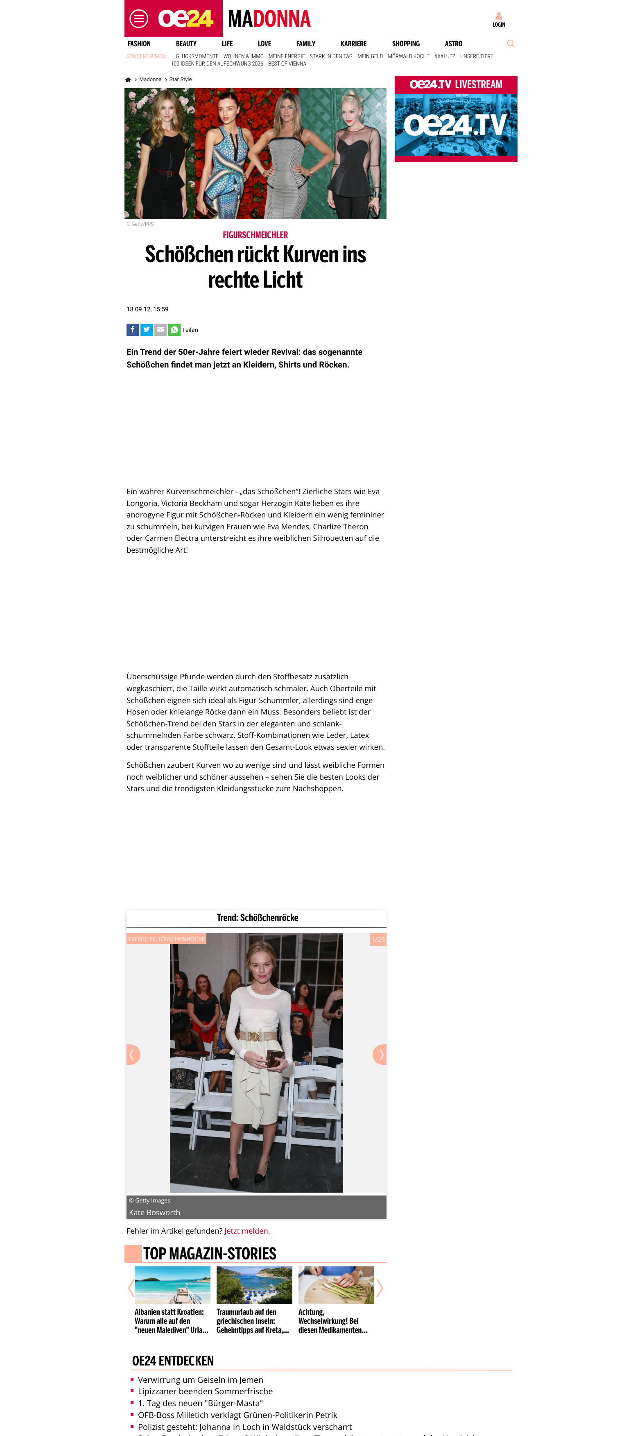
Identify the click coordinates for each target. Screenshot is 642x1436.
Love (264, 44)
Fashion (139, 44)
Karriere (354, 44)
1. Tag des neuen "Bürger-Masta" (197, 1403)
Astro (453, 44)
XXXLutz (444, 56)
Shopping (406, 44)
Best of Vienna (287, 64)
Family (305, 44)
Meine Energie (287, 56)
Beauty (186, 44)
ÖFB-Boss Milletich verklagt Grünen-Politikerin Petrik (234, 1414)
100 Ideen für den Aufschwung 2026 (217, 64)
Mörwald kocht (409, 56)
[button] (136, 18)
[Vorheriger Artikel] (137, 1288)
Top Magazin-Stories (209, 1254)
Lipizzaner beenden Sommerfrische (202, 1391)
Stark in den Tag (331, 56)
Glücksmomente (197, 56)
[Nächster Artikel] (374, 1288)
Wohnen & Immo (244, 56)
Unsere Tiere (476, 56)
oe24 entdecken (173, 1361)
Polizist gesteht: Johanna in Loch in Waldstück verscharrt (241, 1426)
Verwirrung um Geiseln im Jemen (197, 1379)
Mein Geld (370, 56)
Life (227, 44)
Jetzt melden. (247, 1231)
